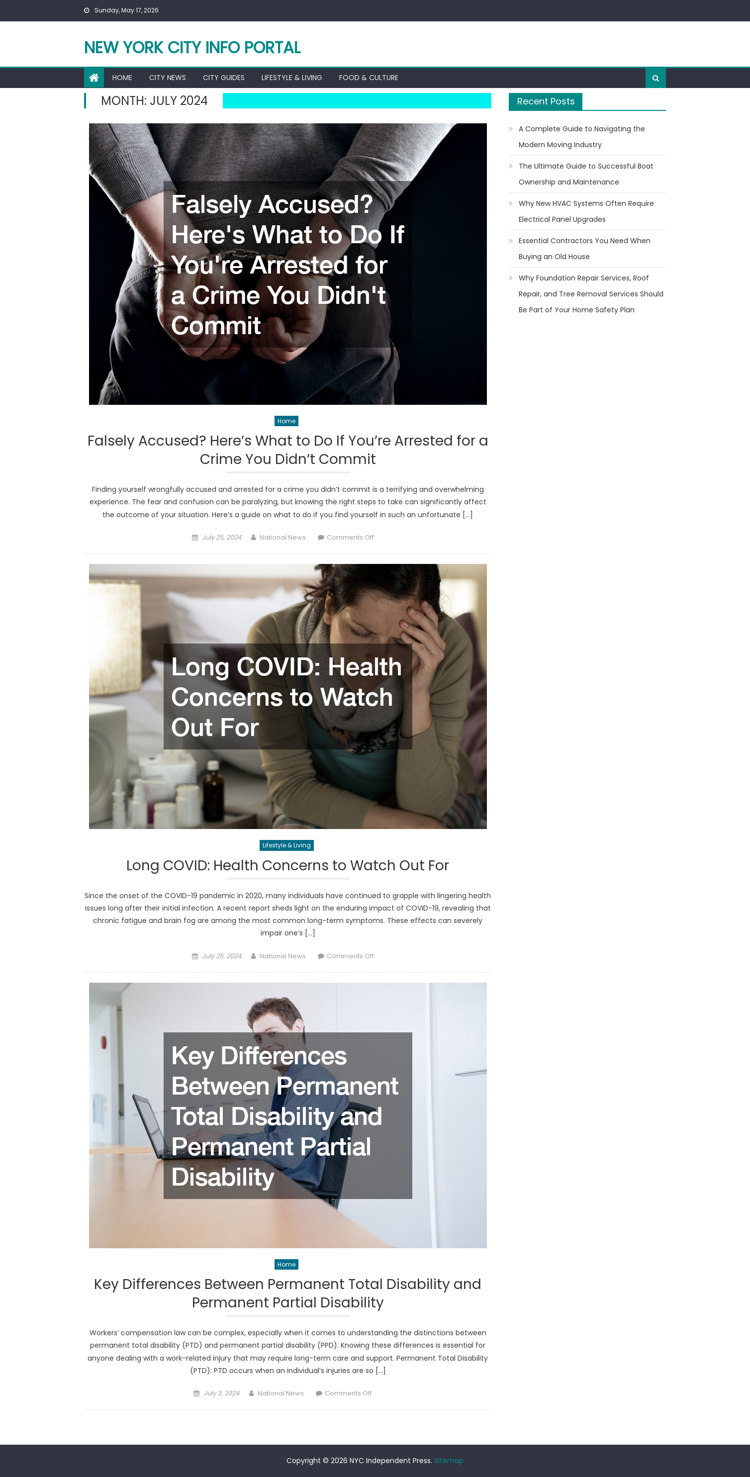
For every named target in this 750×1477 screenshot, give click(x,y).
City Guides (224, 78)
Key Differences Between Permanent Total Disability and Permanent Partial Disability (287, 1294)
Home (122, 78)
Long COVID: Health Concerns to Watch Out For (287, 866)
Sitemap (449, 1461)
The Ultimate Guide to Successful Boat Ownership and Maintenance (586, 174)
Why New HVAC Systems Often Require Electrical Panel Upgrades (586, 211)
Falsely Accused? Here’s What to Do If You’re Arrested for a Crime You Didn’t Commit (288, 450)
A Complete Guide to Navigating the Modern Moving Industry (582, 137)
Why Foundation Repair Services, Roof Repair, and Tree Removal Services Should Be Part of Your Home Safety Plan (591, 294)
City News (167, 78)
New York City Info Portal (192, 47)
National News (283, 537)
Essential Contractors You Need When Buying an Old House (585, 249)
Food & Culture (368, 78)
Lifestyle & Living (292, 78)
